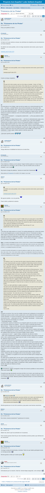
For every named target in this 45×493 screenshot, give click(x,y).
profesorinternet (7, 18)
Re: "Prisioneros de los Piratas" (12, 23)
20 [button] (33, 16)
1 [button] (29, 16)
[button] (24, 16)
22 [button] (38, 16)
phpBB (19, 488)
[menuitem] (11, 5)
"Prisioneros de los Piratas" (10, 11)
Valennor (2, 176)
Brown (5, 461)
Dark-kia (6, 55)
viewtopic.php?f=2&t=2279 (7, 51)
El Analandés (3, 33)
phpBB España (27, 489)
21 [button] (35, 16)
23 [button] (40, 16)
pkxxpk (2, 423)
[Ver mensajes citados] (14, 395)
